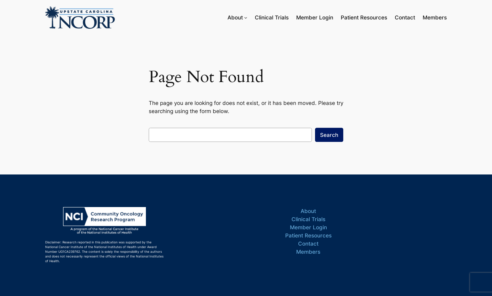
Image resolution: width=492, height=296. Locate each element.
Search (329, 135)
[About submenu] (245, 17)
